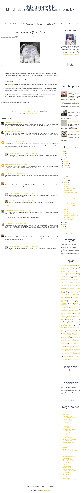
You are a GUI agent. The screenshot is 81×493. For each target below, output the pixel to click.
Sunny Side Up (66, 472)
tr (62, 350)
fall (76, 295)
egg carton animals (72, 91)
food (73, 301)
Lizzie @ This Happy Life (26, 111)
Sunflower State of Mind (68, 469)
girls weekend (70, 304)
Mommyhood (65, 326)
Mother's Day (68, 327)
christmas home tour (76, 283)
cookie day (76, 286)
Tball (67, 347)
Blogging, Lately (66, 464)
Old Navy (67, 330)
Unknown (7, 141)
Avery (63, 271)
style (77, 344)
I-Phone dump (70, 313)
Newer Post (4, 279)
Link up (36, 113)
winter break (65, 359)
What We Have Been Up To (68, 467)
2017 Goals (66, 209)
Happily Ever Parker (67, 432)
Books (79, 276)
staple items (72, 344)
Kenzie (7, 235)
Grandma (70, 306)
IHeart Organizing (67, 436)
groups (62, 307)
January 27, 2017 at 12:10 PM (24, 210)
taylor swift (63, 347)
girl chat (63, 304)
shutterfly (78, 340)
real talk (78, 336)
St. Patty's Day (64, 344)
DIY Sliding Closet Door (67, 437)
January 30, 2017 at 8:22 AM (30, 246)
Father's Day (63, 301)
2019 (64, 155)
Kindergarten (70, 316)
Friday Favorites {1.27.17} (69, 188)
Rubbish (67, 339)
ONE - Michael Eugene (67, 440)
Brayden (66, 278)
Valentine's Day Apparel (69, 194)
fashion (76, 300)
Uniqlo (66, 352)
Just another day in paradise (69, 439)
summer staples (70, 346)
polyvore (69, 333)
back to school (68, 273)
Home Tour (49, 24)
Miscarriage (63, 324)
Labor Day (63, 317)
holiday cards (68, 309)
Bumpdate (63, 281)
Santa (79, 339)
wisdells (70, 359)
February (66, 180)
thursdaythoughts (77, 349)
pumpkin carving (65, 336)
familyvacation (71, 300)
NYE (62, 330)
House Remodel (74, 311)
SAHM (71, 339)
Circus (79, 285)
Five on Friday (66, 424)
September (66, 167)
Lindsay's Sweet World (11, 210)
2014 (64, 226)
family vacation (64, 300)
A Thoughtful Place (67, 416)
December (66, 161)
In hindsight (65, 434)
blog (68, 274)
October (66, 165)
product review (77, 334)
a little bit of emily (9, 164)
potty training (75, 333)
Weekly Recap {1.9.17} (68, 211)
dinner (68, 291)
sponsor (66, 343)
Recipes (39, 24)
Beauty (78, 273)
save (63, 340)
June (65, 173)
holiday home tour (64, 310)
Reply (6, 127)
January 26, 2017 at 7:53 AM (17, 141)
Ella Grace (36, 23)
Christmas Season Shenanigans (69, 479)
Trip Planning (72, 350)
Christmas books (72, 282)
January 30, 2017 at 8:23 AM (30, 193)
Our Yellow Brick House (73, 110)
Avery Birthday (73, 271)
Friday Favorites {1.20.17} (69, 198)
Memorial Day (63, 322)
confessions (29, 113)
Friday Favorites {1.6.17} (69, 213)
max (70, 321)
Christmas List (65, 285)
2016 (64, 222)
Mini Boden (76, 322)
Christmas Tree (73, 285)
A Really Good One (67, 443)
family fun (63, 298)
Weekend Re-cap (65, 355)
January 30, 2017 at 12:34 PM (26, 200)
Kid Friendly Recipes (72, 314)
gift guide (76, 303)
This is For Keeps (67, 474)
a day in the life (73, 267)
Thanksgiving (72, 347)
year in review (63, 360)
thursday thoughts (68, 349)
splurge (62, 343)
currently (65, 289)
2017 (64, 159)
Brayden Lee (24, 23)
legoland (68, 317)
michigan (70, 322)
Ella (66, 294)
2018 (64, 157)
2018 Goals (65, 447)
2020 (64, 153)
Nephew (67, 328)
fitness (69, 301)
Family (68, 297)
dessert (64, 291)
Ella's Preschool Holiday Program (71, 215)
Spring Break (75, 343)
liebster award (74, 317)
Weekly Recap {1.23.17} (69, 196)
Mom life (73, 324)
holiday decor (75, 309)
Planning (64, 333)
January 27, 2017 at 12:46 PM (23, 223)
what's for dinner (74, 356)
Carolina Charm (66, 422)
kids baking (64, 316)
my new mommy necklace (73, 121)
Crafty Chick (58, 23)
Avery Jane (47, 23)
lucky (62, 321)
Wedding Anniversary (68, 353)
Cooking (63, 288)
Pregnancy (63, 334)
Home (5, 23)
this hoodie (11, 84)
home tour (76, 310)
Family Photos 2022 (67, 430)
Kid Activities (77, 313)
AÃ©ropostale (63, 268)
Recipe (63, 337)
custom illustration (71, 289)
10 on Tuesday (63, 265)
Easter (71, 292)
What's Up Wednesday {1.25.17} (71, 192)
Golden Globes (64, 306)
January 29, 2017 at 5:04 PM (15, 235)
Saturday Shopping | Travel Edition (70, 417)
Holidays (71, 310)
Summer (63, 346)
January (66, 182)
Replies (8, 151)
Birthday (64, 274)
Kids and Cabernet (67, 446)
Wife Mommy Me (66, 478)
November (66, 163)
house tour (63, 313)
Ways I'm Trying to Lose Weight (69, 102)
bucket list (70, 279)
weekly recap (76, 355)
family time (76, 298)
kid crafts (65, 314)
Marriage (66, 321)
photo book (68, 331)
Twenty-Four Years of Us (68, 427)
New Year (71, 328)
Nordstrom (77, 328)
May (65, 175)
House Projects (64, 312)
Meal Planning (75, 321)
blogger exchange (75, 274)
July (65, 171)
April (65, 176)
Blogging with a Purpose (71, 276)
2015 (64, 224)
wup (78, 359)
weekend (76, 353)
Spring (71, 343)
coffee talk (64, 286)
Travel (69, 23)
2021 (64, 151)
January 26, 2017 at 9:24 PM (19, 173)
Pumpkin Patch (72, 336)
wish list (74, 359)
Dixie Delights (66, 426)
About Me (13, 23)
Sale (75, 339)
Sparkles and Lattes (10, 223)
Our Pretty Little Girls (10, 122)
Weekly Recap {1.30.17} (69, 186)
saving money (67, 340)
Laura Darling (8, 173)
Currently (66, 207)
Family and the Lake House (69, 429)
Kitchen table (76, 316)
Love (77, 319)
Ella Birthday (75, 294)
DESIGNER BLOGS (46, 490)
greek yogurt (76, 306)
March (65, 178)
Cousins (72, 288)
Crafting (78, 288)
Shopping (73, 340)
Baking (74, 273)
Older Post (55, 279)
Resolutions (74, 337)
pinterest (73, 331)
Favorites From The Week (68, 420)
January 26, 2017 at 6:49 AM (23, 122)
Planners (78, 331)
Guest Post (67, 307)
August (65, 169)
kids (79, 314)
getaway (71, 303)
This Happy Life (40, 7)
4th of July (73, 265)
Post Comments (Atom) (13, 282)
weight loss (66, 356)
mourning (74, 327)
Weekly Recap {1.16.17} (69, 203)
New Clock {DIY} (67, 184)
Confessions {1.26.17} (68, 190)
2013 (64, 228)
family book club (75, 297)
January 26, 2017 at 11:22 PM (22, 183)
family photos (69, 298)
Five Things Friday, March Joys (69, 456)
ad (75, 268)
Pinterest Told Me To (67, 458)
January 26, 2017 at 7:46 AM (17, 131)
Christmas (63, 282)
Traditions (66, 350)
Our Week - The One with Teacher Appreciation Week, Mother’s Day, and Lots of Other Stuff (70, 451)
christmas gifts (67, 283)
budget (77, 279)
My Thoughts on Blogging (68, 476)
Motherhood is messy (68, 201)
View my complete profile (70, 54)
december (78, 289)
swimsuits (76, 346)
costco (68, 288)
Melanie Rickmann (9, 183)
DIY (66, 292)
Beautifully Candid (67, 419)
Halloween (72, 307)
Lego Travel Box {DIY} (68, 217)
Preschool (69, 334)
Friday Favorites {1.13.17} (69, 205)
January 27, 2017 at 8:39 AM (30, 153)
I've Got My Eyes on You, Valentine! (70, 470)
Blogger (73, 233)
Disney (73, 291)
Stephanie (7, 131)
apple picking (72, 269)
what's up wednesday (75, 358)
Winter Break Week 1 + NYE (70, 219)
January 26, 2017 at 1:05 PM (21, 164)
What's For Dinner (67, 200)
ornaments (73, 330)
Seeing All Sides (66, 462)
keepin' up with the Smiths (69, 442)
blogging (62, 276)
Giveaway (76, 304)
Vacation (70, 352)
